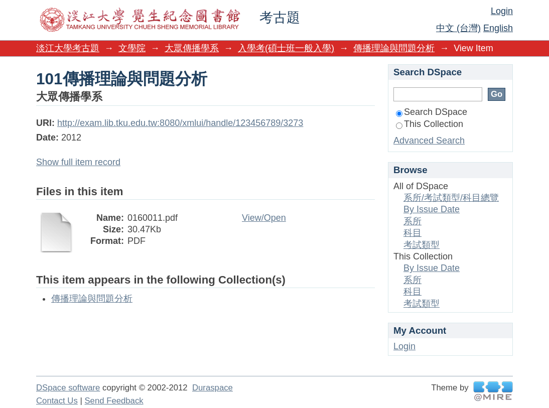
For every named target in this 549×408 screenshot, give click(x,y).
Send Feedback (113, 400)
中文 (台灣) (458, 28)
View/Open (264, 218)
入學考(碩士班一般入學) (286, 48)
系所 (412, 221)
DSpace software (68, 387)
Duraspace (212, 387)
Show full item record (78, 162)
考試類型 (421, 245)
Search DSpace (431, 112)
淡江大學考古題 (67, 48)
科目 (412, 233)
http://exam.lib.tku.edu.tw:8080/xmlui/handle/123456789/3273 (180, 123)
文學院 (132, 48)
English (498, 28)
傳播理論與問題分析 (394, 48)
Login (502, 11)
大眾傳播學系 (192, 48)
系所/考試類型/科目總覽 (451, 198)
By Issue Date (431, 209)
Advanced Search (429, 140)
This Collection (429, 124)
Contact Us (57, 400)
